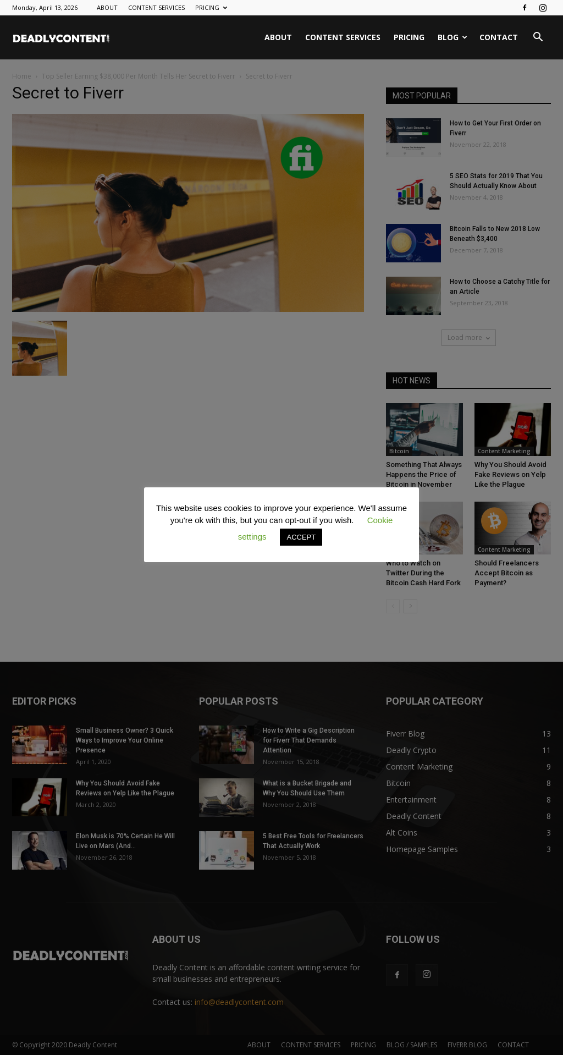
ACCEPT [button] (301, 537)
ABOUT (107, 7)
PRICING (211, 7)
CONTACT (498, 37)
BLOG (452, 37)
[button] (538, 38)
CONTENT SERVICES (156, 7)
